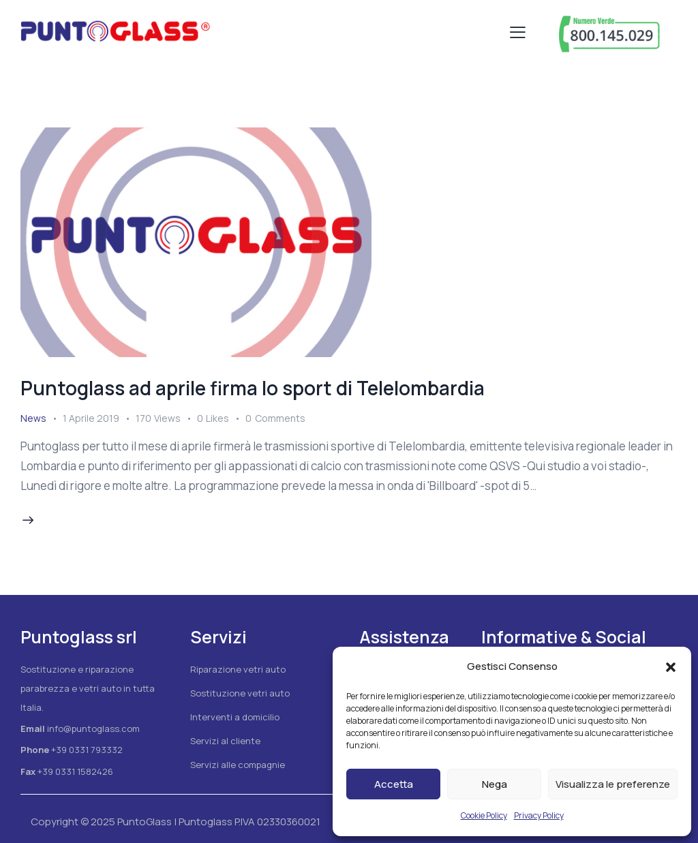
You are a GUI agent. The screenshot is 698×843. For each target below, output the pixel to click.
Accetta (393, 784)
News (33, 418)
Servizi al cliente (225, 741)
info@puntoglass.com (93, 728)
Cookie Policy (484, 815)
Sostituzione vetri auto (240, 693)
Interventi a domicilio (234, 717)
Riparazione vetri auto (238, 669)
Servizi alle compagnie (237, 764)
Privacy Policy (539, 815)
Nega (494, 784)
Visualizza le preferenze (613, 784)
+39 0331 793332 (87, 750)
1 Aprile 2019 (91, 418)
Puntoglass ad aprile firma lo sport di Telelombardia (252, 388)
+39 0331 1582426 (75, 771)
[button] (671, 667)
